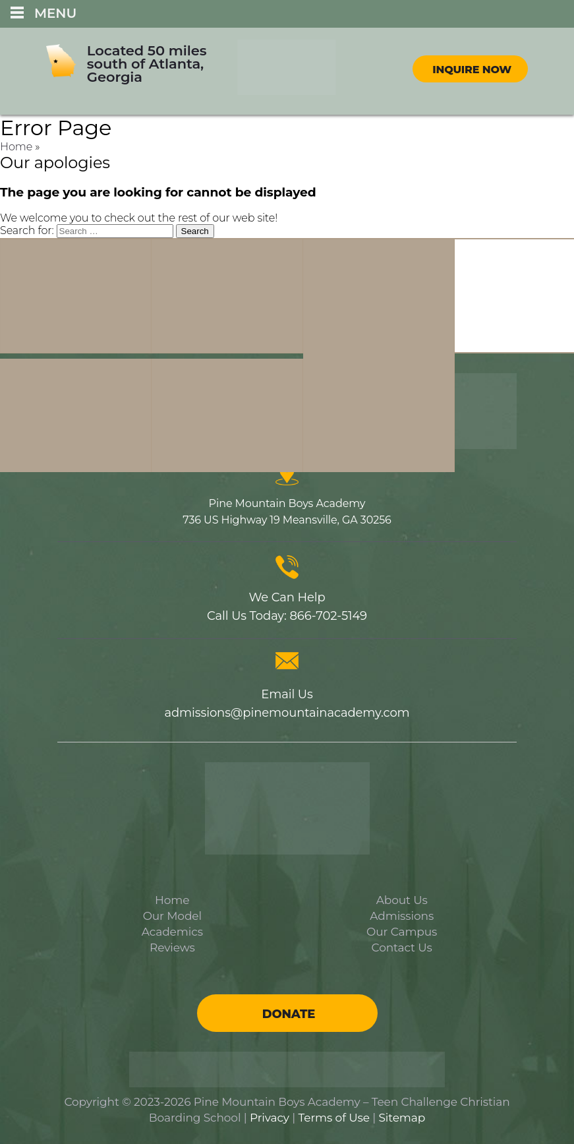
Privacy (269, 1117)
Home (16, 146)
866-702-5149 (328, 616)
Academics (172, 931)
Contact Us (402, 947)
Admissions (402, 915)
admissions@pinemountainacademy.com (286, 713)
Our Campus (401, 931)
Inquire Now (471, 69)
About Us (402, 900)
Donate (288, 1014)
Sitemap (402, 1117)
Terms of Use (334, 1117)
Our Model (172, 915)
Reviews (172, 947)
